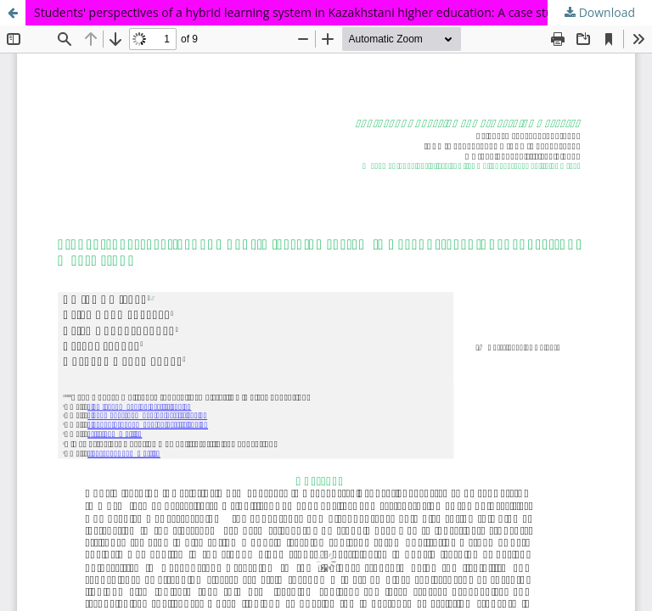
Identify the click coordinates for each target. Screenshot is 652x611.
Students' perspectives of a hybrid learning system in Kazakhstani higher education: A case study (300, 12)
